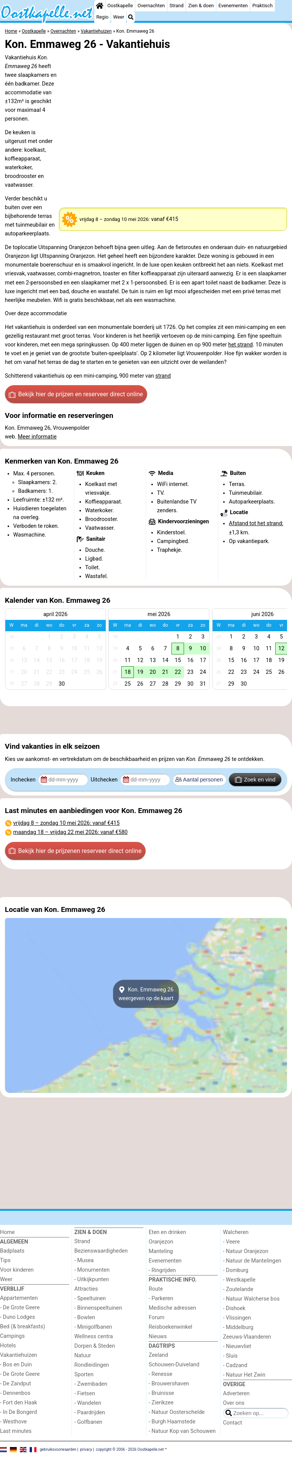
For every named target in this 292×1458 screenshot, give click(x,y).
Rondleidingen (92, 1365)
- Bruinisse (161, 1393)
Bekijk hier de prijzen (76, 394)
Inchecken (24, 780)
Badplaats (12, 1251)
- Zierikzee (161, 1402)
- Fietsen (85, 1393)
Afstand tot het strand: (256, 523)
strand (163, 376)
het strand (240, 344)
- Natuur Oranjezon (245, 1251)
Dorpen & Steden (95, 1346)
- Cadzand (235, 1365)
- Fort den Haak (18, 1402)
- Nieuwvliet (237, 1346)
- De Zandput (15, 1383)
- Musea (84, 1260)
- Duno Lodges (17, 1317)
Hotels (8, 1345)
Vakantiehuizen (18, 1355)
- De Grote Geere (20, 1307)
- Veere (231, 1242)
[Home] (99, 5)
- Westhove (13, 1421)
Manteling (161, 1251)
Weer (118, 17)
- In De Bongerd (18, 1412)
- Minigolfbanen (93, 1327)
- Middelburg (238, 1327)
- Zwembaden (91, 1384)
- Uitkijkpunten (92, 1279)
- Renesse (160, 1374)
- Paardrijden (90, 1412)
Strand (177, 5)
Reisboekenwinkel (170, 1327)
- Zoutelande (238, 1289)
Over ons (233, 1403)
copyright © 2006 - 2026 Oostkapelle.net (130, 1449)
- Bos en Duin (16, 1364)
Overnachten (151, 5)
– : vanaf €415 (66, 823)
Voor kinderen (17, 1270)
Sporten (84, 1374)
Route (156, 1289)
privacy (86, 1449)
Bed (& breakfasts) (22, 1326)
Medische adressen (172, 1308)
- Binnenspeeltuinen (98, 1308)
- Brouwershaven (169, 1383)
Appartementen (19, 1298)
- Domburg (236, 1270)
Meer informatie (37, 437)
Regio (102, 17)
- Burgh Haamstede (172, 1421)
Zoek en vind (255, 779)
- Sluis (230, 1356)
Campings (12, 1336)
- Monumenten (92, 1270)
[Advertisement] (146, 720)
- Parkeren (161, 1298)
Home (7, 1232)
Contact (232, 1423)
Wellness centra (94, 1336)
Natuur (83, 1355)
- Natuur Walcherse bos (251, 1299)
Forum (156, 1317)
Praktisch (262, 5)
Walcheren (236, 1232)
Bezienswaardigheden (101, 1251)
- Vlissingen (237, 1318)
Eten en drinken (167, 1232)
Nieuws (158, 1336)
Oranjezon (161, 1242)
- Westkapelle (239, 1280)
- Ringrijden (162, 1270)
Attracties (86, 1289)
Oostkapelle (120, 5)
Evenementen (233, 5)
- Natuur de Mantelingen (252, 1261)
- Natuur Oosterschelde (177, 1412)
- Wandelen (88, 1403)
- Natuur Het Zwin (244, 1375)
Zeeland (158, 1355)
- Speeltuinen (90, 1298)
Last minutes (16, 1431)
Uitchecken (104, 780)
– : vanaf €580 (70, 832)
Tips (5, 1260)
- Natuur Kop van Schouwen (182, 1431)
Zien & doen (201, 5)
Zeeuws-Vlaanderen (247, 1337)
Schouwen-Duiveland (174, 1364)
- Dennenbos (15, 1393)
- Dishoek (234, 1308)
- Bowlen (85, 1317)
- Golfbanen (89, 1422)
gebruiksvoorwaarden (58, 1449)
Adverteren (236, 1393)
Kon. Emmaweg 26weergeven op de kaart (146, 994)
